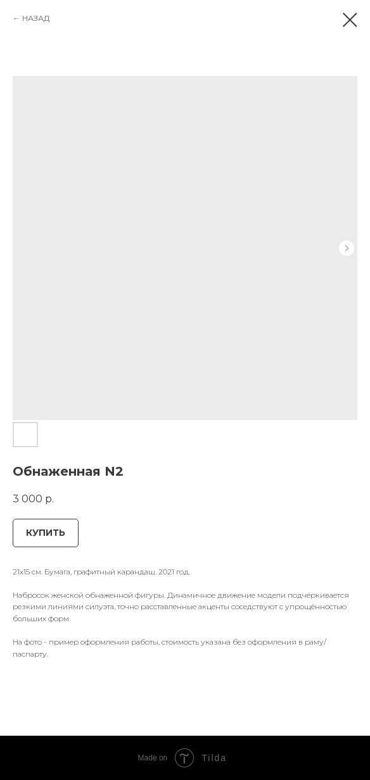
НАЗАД (35, 18)
